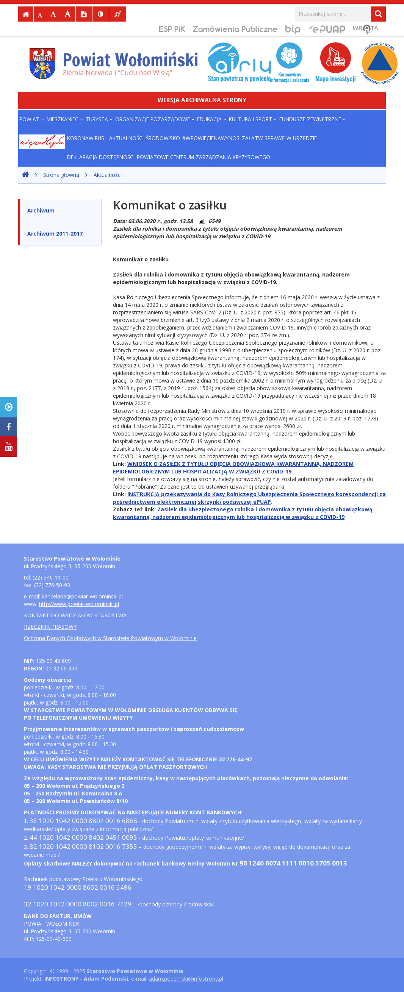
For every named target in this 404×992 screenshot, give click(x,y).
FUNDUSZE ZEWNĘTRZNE (312, 119)
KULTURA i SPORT (253, 119)
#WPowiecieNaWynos (211, 138)
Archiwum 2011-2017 (55, 233)
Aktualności (108, 174)
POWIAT (31, 119)
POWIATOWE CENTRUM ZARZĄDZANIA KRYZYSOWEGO (203, 157)
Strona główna (61, 174)
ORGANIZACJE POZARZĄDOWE (155, 119)
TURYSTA (99, 119)
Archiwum (41, 210)
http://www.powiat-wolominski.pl (79, 604)
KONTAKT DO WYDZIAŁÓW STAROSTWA (75, 615)
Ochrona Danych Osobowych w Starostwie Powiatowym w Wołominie (110, 638)
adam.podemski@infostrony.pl (186, 978)
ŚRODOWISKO (163, 138)
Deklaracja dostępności (101, 157)
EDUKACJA (212, 119)
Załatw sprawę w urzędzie (279, 138)
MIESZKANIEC (65, 119)
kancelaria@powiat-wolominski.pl (82, 596)
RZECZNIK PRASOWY (50, 626)
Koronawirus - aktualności (105, 138)
